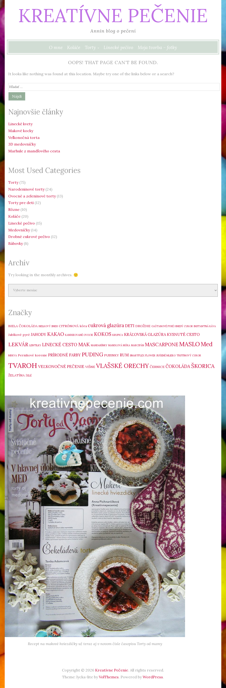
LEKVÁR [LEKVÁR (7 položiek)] (18, 344)
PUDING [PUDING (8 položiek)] (92, 354)
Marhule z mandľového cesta (34, 151)
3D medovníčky (22, 144)
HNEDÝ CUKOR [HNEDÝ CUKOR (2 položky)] (184, 326)
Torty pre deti (21, 202)
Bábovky (15, 243)
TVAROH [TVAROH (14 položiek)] (22, 365)
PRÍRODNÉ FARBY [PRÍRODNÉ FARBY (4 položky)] (64, 355)
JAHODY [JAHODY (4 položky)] (38, 334)
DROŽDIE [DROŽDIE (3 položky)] (142, 326)
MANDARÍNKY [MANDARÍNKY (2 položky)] (99, 345)
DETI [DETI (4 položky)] (129, 325)
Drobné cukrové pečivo (29, 236)
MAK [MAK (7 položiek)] (84, 344)
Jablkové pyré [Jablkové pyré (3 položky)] (19, 335)
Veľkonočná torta (24, 137)
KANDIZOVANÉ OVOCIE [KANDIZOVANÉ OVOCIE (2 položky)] (79, 335)
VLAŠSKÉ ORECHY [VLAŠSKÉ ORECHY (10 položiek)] (122, 366)
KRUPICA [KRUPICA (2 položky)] (117, 335)
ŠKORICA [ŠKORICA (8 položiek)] (202, 366)
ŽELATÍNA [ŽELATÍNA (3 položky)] (16, 375)
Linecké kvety (20, 123)
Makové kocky (20, 130)
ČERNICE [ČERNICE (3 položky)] (157, 367)
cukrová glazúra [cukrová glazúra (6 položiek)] (106, 325)
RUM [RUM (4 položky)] (124, 355)
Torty (90, 47)
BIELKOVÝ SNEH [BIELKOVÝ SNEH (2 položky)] (48, 326)
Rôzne (14, 209)
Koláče (73, 47)
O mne (56, 47)
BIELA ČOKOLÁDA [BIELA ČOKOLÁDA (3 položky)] (23, 326)
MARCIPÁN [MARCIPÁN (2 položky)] (137, 345)
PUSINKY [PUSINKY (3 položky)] (111, 355)
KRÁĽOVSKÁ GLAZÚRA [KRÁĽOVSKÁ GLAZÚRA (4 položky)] (145, 334)
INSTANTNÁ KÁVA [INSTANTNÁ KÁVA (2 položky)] (205, 326)
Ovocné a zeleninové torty (32, 196)
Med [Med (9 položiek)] (207, 344)
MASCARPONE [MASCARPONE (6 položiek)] (161, 344)
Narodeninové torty (26, 189)
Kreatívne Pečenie (113, 15)
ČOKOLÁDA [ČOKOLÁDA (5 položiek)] (177, 366)
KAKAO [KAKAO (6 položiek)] (55, 334)
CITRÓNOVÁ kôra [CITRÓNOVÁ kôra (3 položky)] (73, 326)
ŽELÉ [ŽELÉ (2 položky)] (29, 375)
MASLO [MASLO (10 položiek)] (189, 344)
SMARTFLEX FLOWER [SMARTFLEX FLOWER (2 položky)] (142, 355)
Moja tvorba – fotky (157, 47)
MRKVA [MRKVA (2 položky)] (12, 355)
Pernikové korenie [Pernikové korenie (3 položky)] (32, 355)
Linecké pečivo (118, 47)
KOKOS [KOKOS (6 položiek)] (102, 334)
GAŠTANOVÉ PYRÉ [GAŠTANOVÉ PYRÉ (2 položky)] (162, 326)
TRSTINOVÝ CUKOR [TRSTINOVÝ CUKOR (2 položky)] (189, 355)
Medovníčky (19, 230)
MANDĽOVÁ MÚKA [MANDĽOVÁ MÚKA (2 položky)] (119, 345)
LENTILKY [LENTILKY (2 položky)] (35, 345)
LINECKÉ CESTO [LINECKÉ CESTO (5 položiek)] (59, 344)
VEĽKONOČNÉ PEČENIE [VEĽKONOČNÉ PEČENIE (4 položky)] (61, 366)
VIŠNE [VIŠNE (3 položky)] (90, 367)
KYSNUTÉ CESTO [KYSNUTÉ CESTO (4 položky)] (183, 334)
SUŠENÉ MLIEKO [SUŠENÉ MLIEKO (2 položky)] (166, 355)
